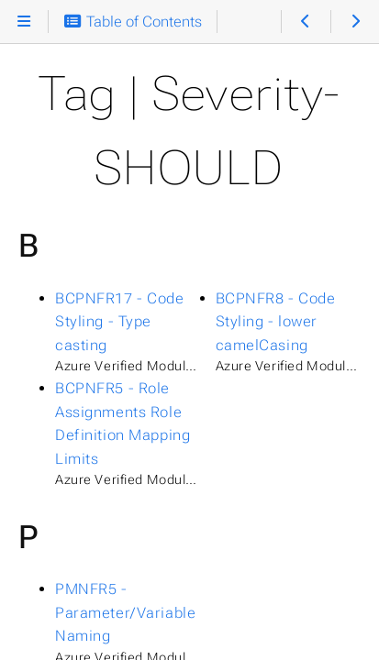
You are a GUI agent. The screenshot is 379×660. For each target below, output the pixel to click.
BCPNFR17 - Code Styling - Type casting (119, 322)
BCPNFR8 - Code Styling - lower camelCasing (276, 322)
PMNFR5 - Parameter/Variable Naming (125, 612)
